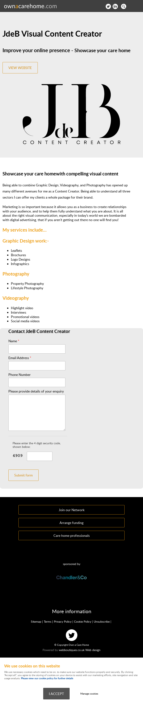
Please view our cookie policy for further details (47, 678)
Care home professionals (71, 535)
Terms (47, 621)
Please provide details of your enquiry (36, 391)
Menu (135, 6)
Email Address (19, 358)
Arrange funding (71, 522)
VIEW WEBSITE (20, 67)
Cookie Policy (82, 621)
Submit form (23, 475)
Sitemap (36, 621)
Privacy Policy (63, 621)
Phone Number (19, 375)
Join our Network (71, 509)
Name (13, 341)
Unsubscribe (102, 621)
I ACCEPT (56, 693)
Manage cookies (89, 693)
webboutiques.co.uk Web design (79, 650)
